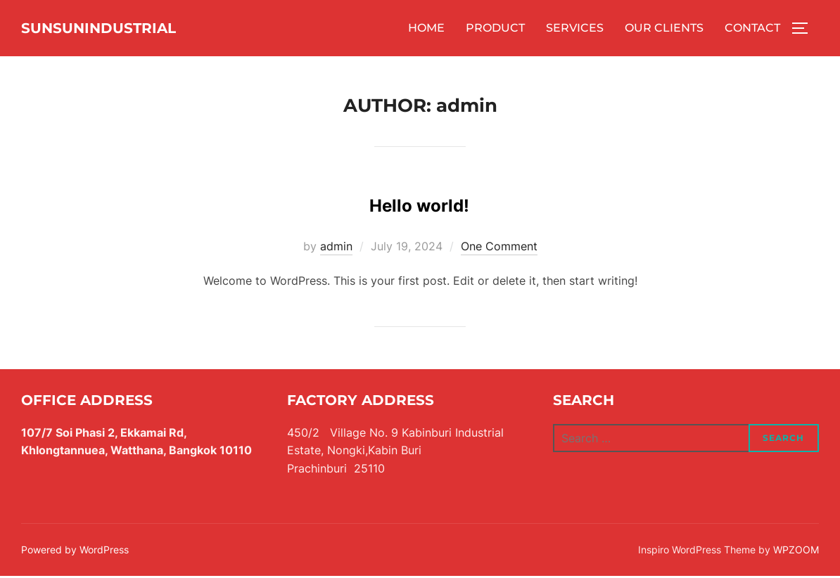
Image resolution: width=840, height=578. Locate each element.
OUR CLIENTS (664, 29)
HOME (426, 29)
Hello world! (419, 203)
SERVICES (575, 29)
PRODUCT (495, 29)
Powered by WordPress (75, 552)
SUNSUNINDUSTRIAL (126, 29)
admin (336, 248)
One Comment (499, 248)
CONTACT (752, 29)
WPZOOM (796, 552)
